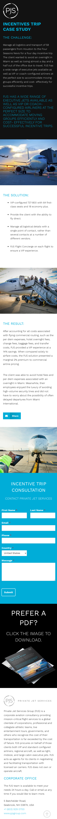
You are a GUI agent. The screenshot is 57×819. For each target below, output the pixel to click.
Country (8, 548)
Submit (8, 592)
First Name (9, 510)
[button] (12, 415)
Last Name (37, 510)
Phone (6, 535)
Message (8, 560)
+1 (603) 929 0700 (14, 809)
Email (6, 522)
